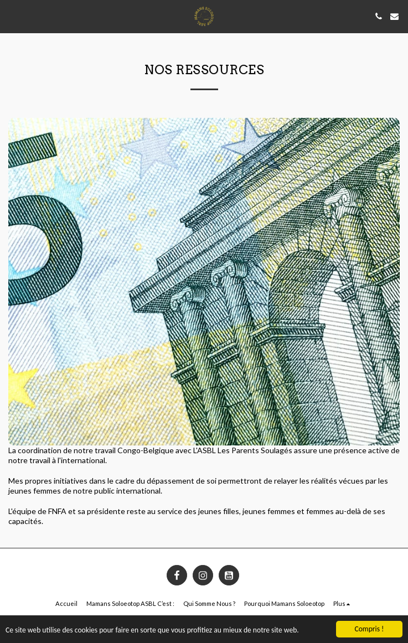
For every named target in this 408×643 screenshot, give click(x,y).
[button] (12, 16)
